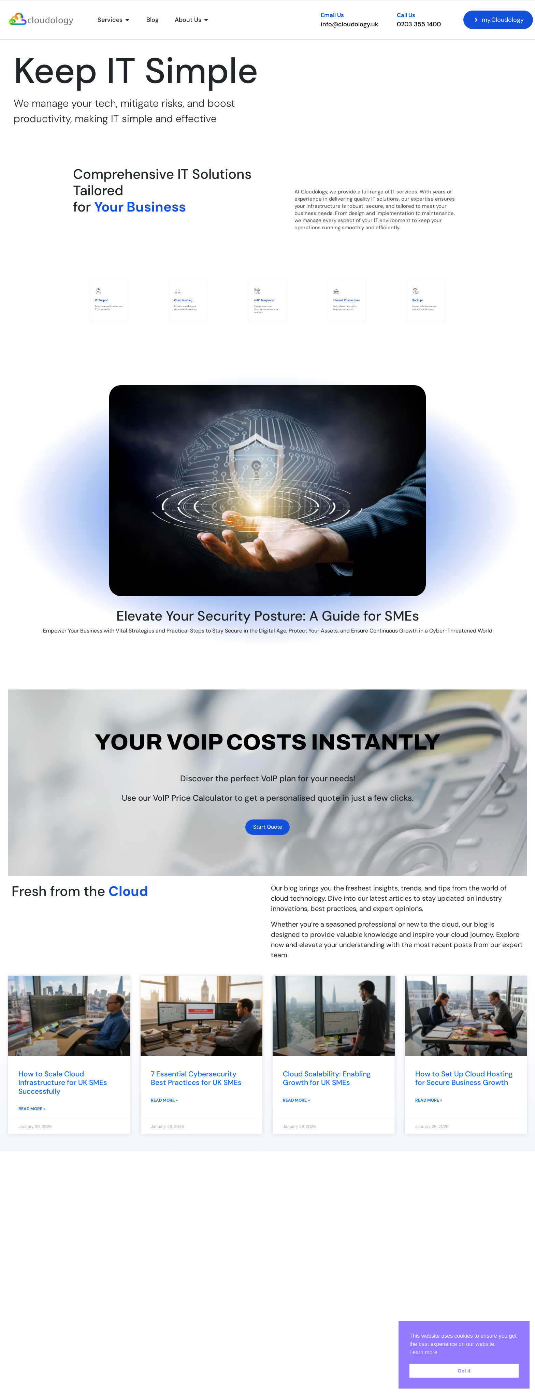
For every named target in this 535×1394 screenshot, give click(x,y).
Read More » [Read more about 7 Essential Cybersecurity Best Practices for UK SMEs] (164, 1103)
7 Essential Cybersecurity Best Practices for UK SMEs (196, 1081)
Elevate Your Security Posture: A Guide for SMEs (267, 616)
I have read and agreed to (376, 1362)
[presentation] (342, 1383)
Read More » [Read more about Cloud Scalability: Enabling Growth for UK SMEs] (296, 1103)
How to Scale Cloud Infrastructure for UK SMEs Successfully (62, 1085)
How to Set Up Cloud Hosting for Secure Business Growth (464, 1081)
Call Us (406, 15)
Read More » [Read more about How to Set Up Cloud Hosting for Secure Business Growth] (428, 1103)
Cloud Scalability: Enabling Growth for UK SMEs (327, 1081)
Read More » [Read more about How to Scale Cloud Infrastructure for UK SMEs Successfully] (31, 1112)
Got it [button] (464, 1371)
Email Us (332, 15)
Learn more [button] (423, 1352)
